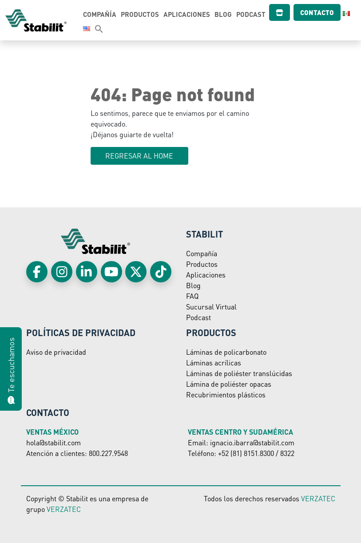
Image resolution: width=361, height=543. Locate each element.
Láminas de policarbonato (226, 352)
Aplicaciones (189, 14)
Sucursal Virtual (211, 306)
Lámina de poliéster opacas (228, 383)
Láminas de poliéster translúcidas (239, 373)
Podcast (253, 14)
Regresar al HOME (139, 155)
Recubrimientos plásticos (226, 394)
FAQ (192, 296)
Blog (225, 14)
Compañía (102, 14)
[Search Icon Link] (90, 28)
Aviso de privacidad (56, 352)
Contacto (309, 12)
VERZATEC (64, 509)
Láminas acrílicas (213, 362)
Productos (142, 14)
